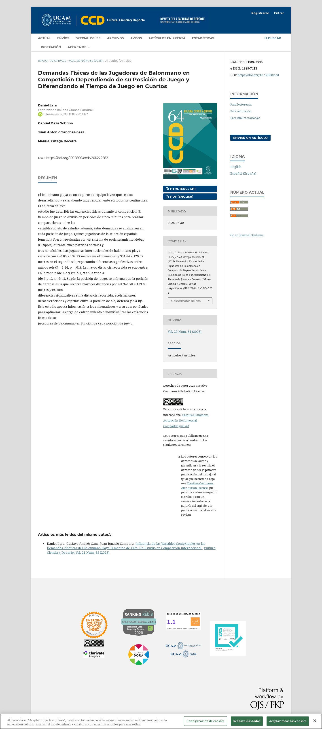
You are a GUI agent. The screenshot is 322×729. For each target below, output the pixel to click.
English (235, 167)
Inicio (43, 60)
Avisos (136, 38)
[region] (161, 721)
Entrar (279, 13)
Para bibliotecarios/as (245, 118)
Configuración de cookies (205, 721)
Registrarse (260, 13)
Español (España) (243, 173)
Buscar (273, 38)
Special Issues (88, 38)
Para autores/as (241, 111)
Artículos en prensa (166, 38)
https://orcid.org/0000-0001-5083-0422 (66, 114)
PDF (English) (181, 196)
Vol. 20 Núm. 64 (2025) (85, 60)
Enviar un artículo (250, 138)
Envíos (63, 38)
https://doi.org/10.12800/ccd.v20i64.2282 (77, 158)
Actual (44, 38)
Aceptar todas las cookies (287, 721)
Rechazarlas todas (246, 721)
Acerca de (77, 47)
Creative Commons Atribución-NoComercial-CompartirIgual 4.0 (185, 420)
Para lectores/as (241, 104)
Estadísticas (203, 38)
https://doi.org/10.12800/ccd (258, 75)
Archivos (115, 38)
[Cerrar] (315, 721)
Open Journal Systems (246, 235)
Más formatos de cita (186, 301)
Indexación (51, 47)
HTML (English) (182, 189)
